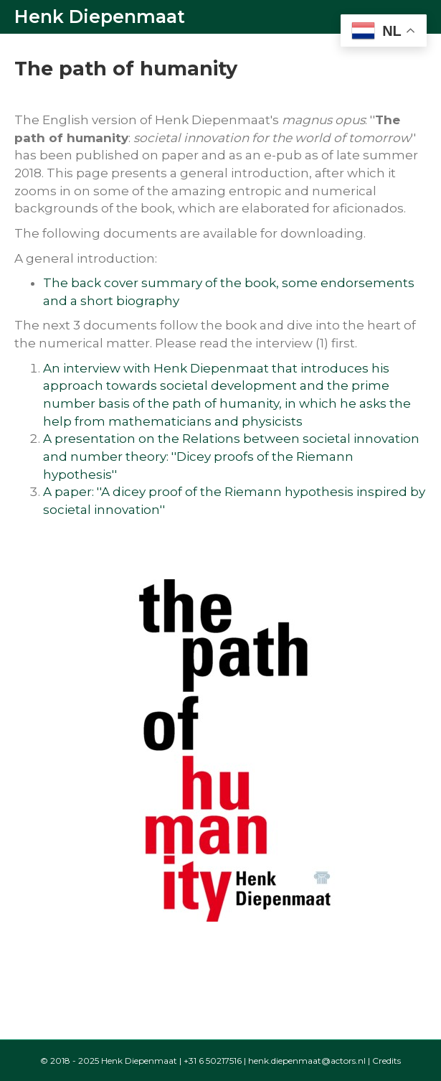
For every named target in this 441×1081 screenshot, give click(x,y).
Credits (386, 1060)
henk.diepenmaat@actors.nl (307, 1060)
